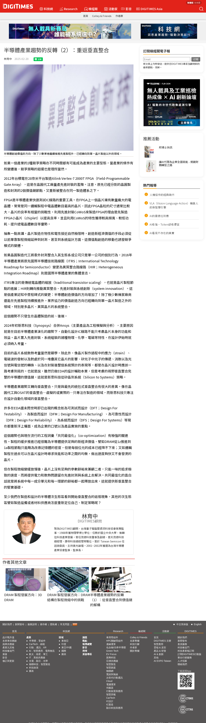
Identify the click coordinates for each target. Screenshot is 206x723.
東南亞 (64, 640)
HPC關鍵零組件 (114, 640)
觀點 (84, 640)
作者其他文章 (15, 562)
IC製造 (109, 704)
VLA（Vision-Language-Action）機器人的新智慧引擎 (174, 205)
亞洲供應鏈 (112, 661)
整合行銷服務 (185, 657)
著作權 (43, 624)
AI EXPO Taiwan (162, 661)
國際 (63, 650)
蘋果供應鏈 (8, 644)
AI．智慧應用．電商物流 (42, 650)
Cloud (109, 681)
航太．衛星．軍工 (38, 654)
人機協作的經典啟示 (162, 195)
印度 (63, 644)
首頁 (85, 16)
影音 (126, 9)
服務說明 (32, 624)
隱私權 (53, 624)
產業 (28, 637)
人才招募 (182, 661)
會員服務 (182, 644)
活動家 (111, 9)
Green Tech (112, 650)
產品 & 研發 (160, 650)
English (197, 624)
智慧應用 (158, 644)
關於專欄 (134, 650)
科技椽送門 (8, 650)
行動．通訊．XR (37, 647)
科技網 (46, 9)
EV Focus (111, 654)
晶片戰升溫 (8, 637)
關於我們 (7, 624)
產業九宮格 (8, 647)
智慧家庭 (111, 667)
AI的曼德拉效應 (159, 216)
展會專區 (87, 654)
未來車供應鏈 (10, 640)
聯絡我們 (182, 664)
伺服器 (109, 687)
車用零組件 (112, 637)
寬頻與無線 (112, 674)
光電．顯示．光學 (38, 661)
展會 (5, 654)
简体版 (197, 2)
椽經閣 (91, 9)
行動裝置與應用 (114, 691)
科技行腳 (134, 644)
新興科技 (111, 657)
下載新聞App (184, 671)
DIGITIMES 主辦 (162, 640)
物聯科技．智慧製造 (39, 664)
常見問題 (65, 624)
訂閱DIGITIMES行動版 (189, 654)
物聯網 (109, 671)
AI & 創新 (159, 654)
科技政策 (33, 667)
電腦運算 (111, 684)
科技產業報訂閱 (186, 650)
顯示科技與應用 (114, 708)
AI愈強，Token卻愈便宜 (164, 224)
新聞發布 (19, 624)
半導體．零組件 (37, 640)
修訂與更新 (8, 661)
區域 (61, 637)
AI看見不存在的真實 (162, 233)
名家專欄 (134, 640)
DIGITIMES (191, 631)
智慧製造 (111, 664)
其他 (156, 657)
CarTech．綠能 (37, 644)
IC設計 (109, 701)
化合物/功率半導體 (116, 647)
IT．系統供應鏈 (37, 657)
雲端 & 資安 (160, 647)
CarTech (110, 697)
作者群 (119, 16)
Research (69, 9)
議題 (84, 637)
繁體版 (190, 2)
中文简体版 (182, 624)
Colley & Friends (101, 16)
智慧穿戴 (111, 694)
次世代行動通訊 (114, 677)
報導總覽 (87, 644)
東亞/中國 (66, 647)
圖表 (31, 671)
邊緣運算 (111, 644)
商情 (84, 650)
